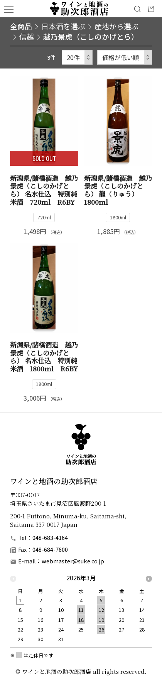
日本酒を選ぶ (63, 26)
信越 (26, 36)
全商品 (21, 26)
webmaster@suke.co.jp (73, 561)
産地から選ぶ (116, 26)
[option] (81, 611)
